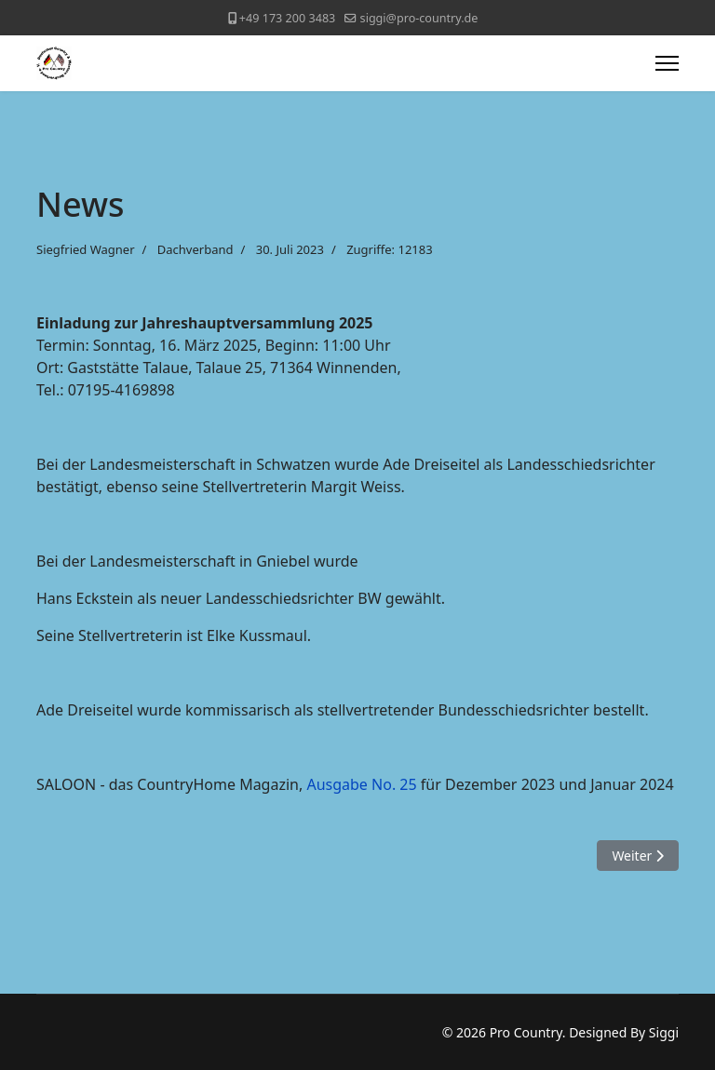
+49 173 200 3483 (287, 18)
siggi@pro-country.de (419, 18)
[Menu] (667, 63)
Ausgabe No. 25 (361, 784)
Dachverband (195, 249)
